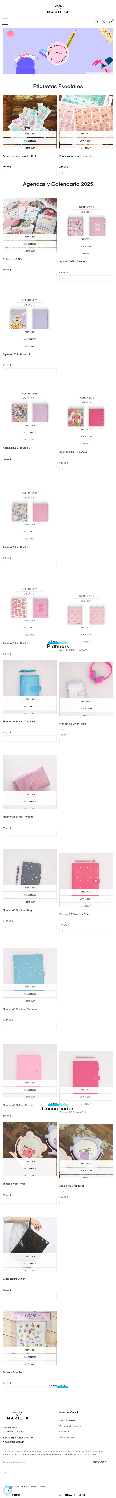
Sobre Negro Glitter (14, 1339)
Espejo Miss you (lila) (71, 1239)
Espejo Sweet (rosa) (14, 1228)
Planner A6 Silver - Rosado (18, 877)
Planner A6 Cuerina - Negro (18, 975)
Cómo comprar (67, 1437)
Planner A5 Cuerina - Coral (74, 982)
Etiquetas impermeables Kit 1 (76, 156)
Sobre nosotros (67, 1421)
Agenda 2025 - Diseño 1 (73, 314)
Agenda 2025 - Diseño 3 (16, 513)
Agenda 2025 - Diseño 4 (73, 520)
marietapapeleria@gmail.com (18, 1438)
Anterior (93, 78)
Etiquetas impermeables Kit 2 (19, 156)
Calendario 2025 (12, 304)
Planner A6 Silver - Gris (72, 776)
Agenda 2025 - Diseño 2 (16, 414)
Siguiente (106, 78)
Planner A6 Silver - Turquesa (19, 766)
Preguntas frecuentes (70, 1426)
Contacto (64, 1432)
